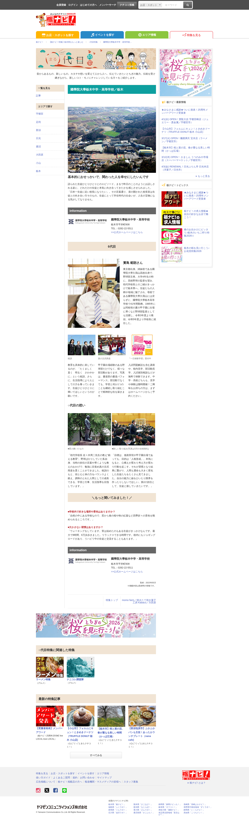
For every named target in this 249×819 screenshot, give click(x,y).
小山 (38, 163)
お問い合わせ (87, 777)
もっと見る (202, 176)
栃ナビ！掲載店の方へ (70, 781)
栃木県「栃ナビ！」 (117, 804)
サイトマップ (104, 777)
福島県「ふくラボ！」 (117, 807)
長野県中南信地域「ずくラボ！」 (198, 807)
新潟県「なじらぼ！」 (143, 807)
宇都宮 (39, 113)
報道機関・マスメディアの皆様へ (103, 781)
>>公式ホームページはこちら (127, 232)
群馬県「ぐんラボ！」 (117, 810)
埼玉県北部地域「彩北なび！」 (169, 814)
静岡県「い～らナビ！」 (194, 810)
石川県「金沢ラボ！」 (117, 813)
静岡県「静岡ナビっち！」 (170, 804)
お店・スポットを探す (57, 35)
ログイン (73, 4)
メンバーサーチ (107, 4)
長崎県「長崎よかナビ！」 (195, 804)
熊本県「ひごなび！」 (143, 804)
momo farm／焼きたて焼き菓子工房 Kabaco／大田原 (139, 601)
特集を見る (191, 35)
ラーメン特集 (43, 679)
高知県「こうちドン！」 (194, 813)
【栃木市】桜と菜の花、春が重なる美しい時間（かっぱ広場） (111, 732)
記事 (38, 95)
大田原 (39, 154)
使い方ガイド (43, 777)
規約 (75, 777)
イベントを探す (102, 35)
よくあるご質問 (61, 777)
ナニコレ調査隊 (75, 679)
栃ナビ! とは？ (196, 782)
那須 (38, 130)
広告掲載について (45, 781)
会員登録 (61, 4)
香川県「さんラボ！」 (143, 810)
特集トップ (112, 600)
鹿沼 (38, 146)
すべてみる (96, 755)
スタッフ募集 (131, 781)
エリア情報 (146, 35)
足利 (38, 122)
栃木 (38, 171)
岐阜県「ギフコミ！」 (168, 807)
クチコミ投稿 (127, 4)
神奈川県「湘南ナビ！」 (169, 810)
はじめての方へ (88, 4)
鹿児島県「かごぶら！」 (143, 813)
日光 (38, 138)
